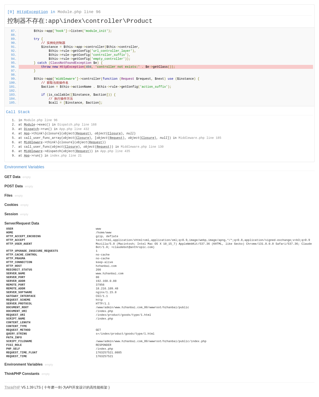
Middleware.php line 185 (200, 138)
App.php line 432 (74, 129)
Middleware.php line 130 (142, 147)
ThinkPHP (12, 387)
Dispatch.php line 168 (76, 124)
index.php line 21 (66, 155)
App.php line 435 (115, 151)
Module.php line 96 (79, 12)
